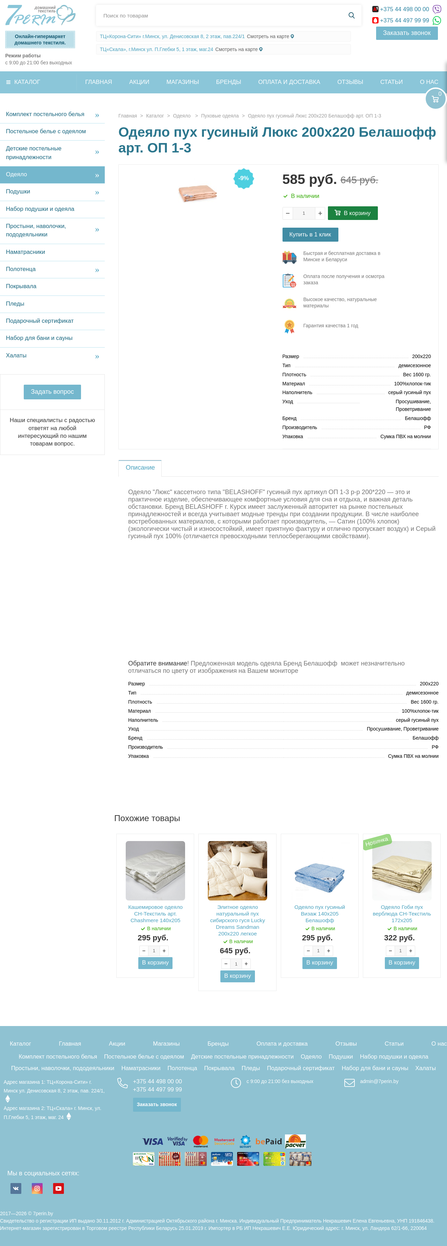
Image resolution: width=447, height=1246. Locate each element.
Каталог (27, 82)
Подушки (18, 191)
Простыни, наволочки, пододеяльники (36, 230)
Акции (139, 82)
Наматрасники (25, 252)
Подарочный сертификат (40, 321)
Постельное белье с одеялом (46, 131)
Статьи (391, 82)
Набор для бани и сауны (39, 338)
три (338, 257)
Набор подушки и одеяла (40, 209)
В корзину (357, 213)
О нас (439, 1043)
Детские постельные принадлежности (33, 152)
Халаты (16, 355)
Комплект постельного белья (45, 114)
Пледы (15, 303)
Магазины (183, 82)
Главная (98, 82)
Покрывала (21, 286)
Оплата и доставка (289, 82)
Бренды (228, 82)
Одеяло (16, 174)
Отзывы (350, 82)
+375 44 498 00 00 (401, 9)
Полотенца (21, 269)
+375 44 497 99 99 (401, 20)
